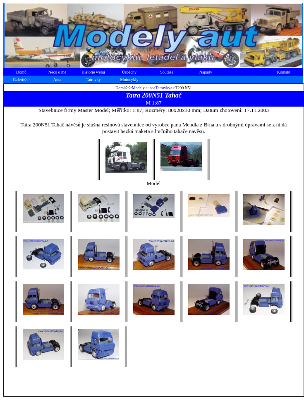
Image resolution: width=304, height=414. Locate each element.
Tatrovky (163, 88)
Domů (120, 88)
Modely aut (141, 88)
